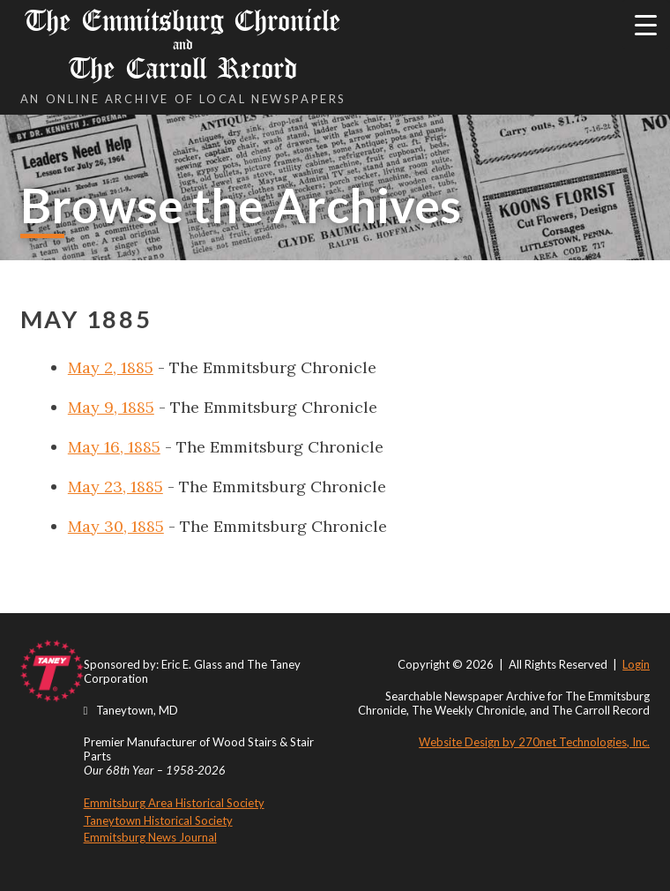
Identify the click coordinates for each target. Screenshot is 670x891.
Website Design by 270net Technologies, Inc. (534, 742)
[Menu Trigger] (646, 24)
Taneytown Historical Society (158, 820)
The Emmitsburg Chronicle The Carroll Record (183, 44)
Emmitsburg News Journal (150, 837)
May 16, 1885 (114, 447)
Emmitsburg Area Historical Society (174, 803)
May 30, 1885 (116, 526)
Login (636, 664)
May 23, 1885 (115, 486)
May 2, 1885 (110, 367)
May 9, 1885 (111, 407)
